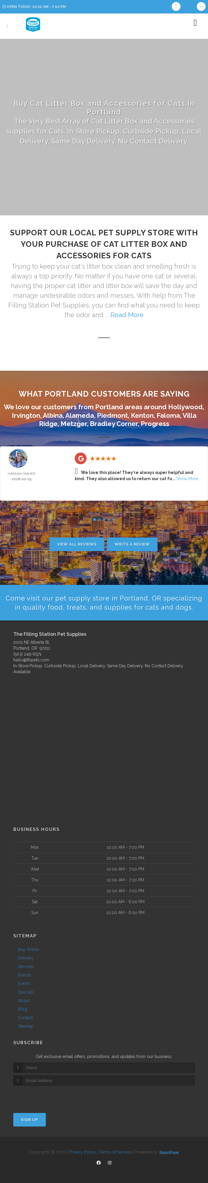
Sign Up (29, 1119)
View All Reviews (77, 544)
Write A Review (132, 544)
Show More (187, 478)
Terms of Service (115, 1152)
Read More (127, 315)
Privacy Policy (82, 1152)
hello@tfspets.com (31, 660)
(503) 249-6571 (27, 654)
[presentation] (44, 1097)
